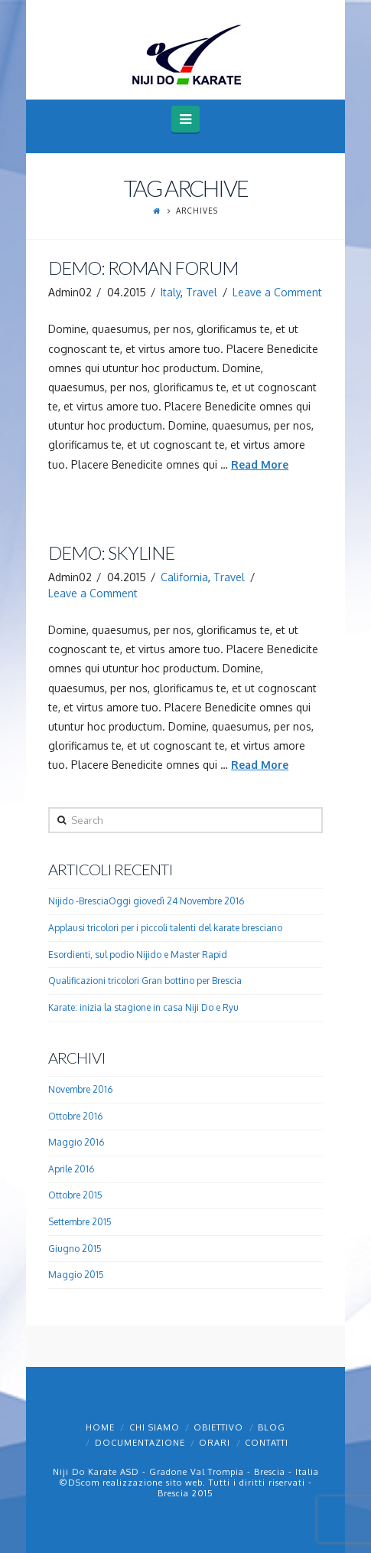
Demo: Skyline (111, 553)
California (184, 577)
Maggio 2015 (76, 1274)
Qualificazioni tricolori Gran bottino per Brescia (145, 980)
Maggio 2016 (76, 1142)
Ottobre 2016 (75, 1116)
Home (100, 1427)
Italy (171, 292)
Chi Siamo (154, 1427)
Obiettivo (218, 1427)
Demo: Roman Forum (143, 268)
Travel (201, 292)
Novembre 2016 (80, 1089)
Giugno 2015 (75, 1248)
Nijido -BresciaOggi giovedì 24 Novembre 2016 (146, 901)
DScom (83, 1482)
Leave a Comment (277, 292)
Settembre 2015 (80, 1222)
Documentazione (140, 1442)
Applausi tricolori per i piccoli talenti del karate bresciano (165, 927)
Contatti (266, 1442)
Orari (214, 1442)
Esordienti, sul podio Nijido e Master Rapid (137, 954)
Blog (271, 1427)
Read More (259, 464)
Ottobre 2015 (75, 1195)
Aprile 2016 (71, 1169)
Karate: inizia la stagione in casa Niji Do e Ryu (143, 1007)
